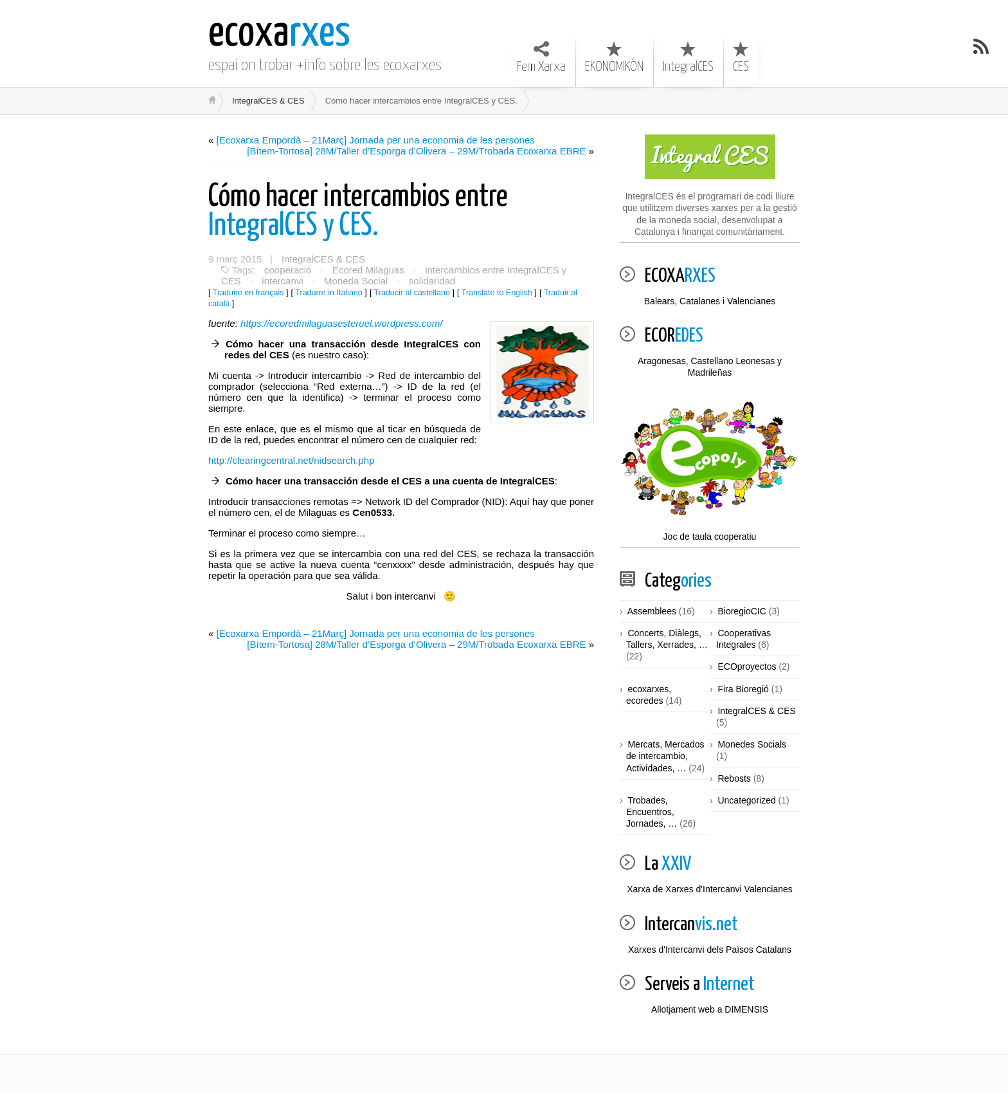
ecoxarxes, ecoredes (648, 695)
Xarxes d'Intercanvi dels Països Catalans (709, 949)
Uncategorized (746, 800)
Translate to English (497, 292)
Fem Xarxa (541, 57)
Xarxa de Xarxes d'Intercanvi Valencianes (710, 889)
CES (741, 57)
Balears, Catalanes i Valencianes (709, 301)
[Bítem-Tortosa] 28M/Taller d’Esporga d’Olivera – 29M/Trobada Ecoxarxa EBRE (416, 150)
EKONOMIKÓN (614, 57)
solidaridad (432, 280)
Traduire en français (248, 292)
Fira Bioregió (742, 689)
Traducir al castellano (412, 292)
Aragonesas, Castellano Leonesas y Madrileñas (710, 367)
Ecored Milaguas (368, 269)
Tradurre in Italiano (328, 292)
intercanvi (282, 280)
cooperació (287, 269)
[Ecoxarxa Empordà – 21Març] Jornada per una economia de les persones (376, 139)
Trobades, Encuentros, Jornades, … (651, 812)
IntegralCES (688, 57)
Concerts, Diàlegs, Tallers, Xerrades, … (667, 639)
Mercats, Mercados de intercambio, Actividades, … (665, 756)
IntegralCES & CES (268, 101)
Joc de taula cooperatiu (710, 470)
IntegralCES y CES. (358, 211)
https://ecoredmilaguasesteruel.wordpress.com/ (341, 323)
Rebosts (733, 778)
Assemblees (651, 611)
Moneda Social (356, 280)
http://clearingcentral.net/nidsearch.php (291, 460)
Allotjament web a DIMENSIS (709, 1009)
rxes (279, 34)
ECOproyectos (746, 666)
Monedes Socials (751, 744)
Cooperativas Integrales (743, 639)
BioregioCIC (741, 611)
